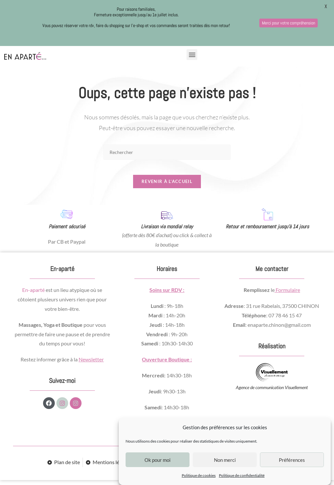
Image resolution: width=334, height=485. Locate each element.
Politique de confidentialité (242, 475)
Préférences (292, 460)
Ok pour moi (157, 460)
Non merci (225, 460)
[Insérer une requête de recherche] (167, 152)
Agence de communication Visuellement (272, 392)
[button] (192, 54)
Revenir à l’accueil (167, 186)
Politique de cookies (199, 475)
